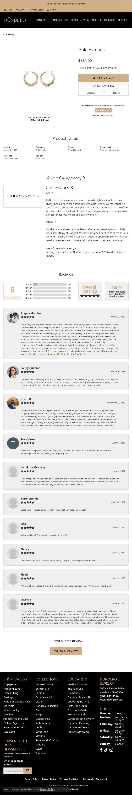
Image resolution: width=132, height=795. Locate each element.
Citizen (39, 701)
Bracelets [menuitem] (8, 705)
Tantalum (41, 753)
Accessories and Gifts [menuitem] (15, 718)
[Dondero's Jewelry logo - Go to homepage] (16, 20)
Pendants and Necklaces (70, 252)
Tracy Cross (28, 439)
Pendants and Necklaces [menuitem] (17, 701)
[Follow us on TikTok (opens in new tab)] (106, 750)
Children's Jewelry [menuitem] (13, 723)
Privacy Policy (49, 779)
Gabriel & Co (43, 718)
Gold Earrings (42, 150)
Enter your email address (13, 762)
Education (110, 20)
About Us (96, 20)
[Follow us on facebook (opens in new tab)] (101, 750)
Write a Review (66, 651)
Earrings (10, 34)
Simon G (40, 744)
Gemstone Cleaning (79, 727)
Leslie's (40, 727)
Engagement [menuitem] (10, 684)
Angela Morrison (31, 313)
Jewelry (84, 20)
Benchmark (42, 688)
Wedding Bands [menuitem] (12, 688)
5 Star (29, 284)
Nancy (25, 549)
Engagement (41, 20)
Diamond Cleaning (78, 723)
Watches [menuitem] (8, 714)
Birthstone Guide (77, 705)
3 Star (29, 291)
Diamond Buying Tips (80, 697)
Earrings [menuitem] (8, 697)
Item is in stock (103, 110)
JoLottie (26, 600)
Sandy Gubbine (30, 368)
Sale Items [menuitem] (9, 731)
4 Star (29, 287)
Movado (40, 736)
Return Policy (32, 779)
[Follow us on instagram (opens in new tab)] (111, 750)
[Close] (128, 4)
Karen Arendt (29, 498)
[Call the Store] (109, 696)
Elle (38, 710)
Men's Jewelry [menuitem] (11, 710)
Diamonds (56, 20)
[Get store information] (111, 700)
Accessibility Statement (95, 779)
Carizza (40, 693)
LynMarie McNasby (33, 467)
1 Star (29, 298)
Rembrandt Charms (47, 740)
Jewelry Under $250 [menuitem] (14, 727)
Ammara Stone (44, 684)
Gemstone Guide (77, 710)
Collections (71, 20)
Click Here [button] (79, 3)
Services (122, 20)
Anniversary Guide (78, 731)
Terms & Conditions (70, 779)
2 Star (29, 294)
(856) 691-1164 (39, 120)
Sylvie (39, 748)
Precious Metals (77, 714)
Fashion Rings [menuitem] (11, 693)
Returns (116, 92)
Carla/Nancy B (74, 150)
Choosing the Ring (78, 701)
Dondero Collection (47, 705)
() (69, 284)
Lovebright (42, 731)
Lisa (23, 524)
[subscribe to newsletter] (27, 770)
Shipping (91, 92)
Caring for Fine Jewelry (81, 718)
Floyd (24, 574)
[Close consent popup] (67, 789)
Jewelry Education (78, 684)
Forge (39, 714)
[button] (7, 9)
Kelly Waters (43, 723)
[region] (39, 77)
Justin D (26, 399)
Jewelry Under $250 (97, 252)
